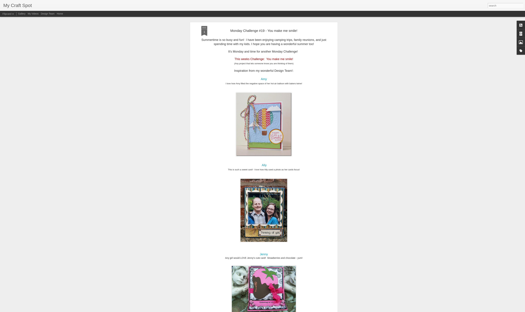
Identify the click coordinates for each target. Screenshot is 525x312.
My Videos (33, 13)
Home (60, 13)
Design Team (47, 13)
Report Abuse (282, 310)
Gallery (21, 13)
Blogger (273, 310)
